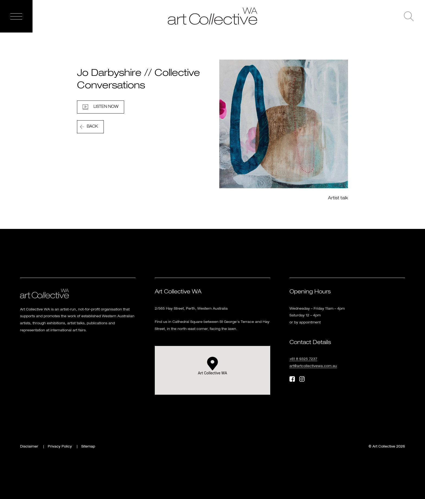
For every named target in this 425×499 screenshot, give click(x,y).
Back (92, 126)
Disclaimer (29, 446)
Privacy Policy (60, 446)
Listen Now (106, 107)
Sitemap (88, 446)
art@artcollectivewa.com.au (313, 366)
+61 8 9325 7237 (303, 359)
